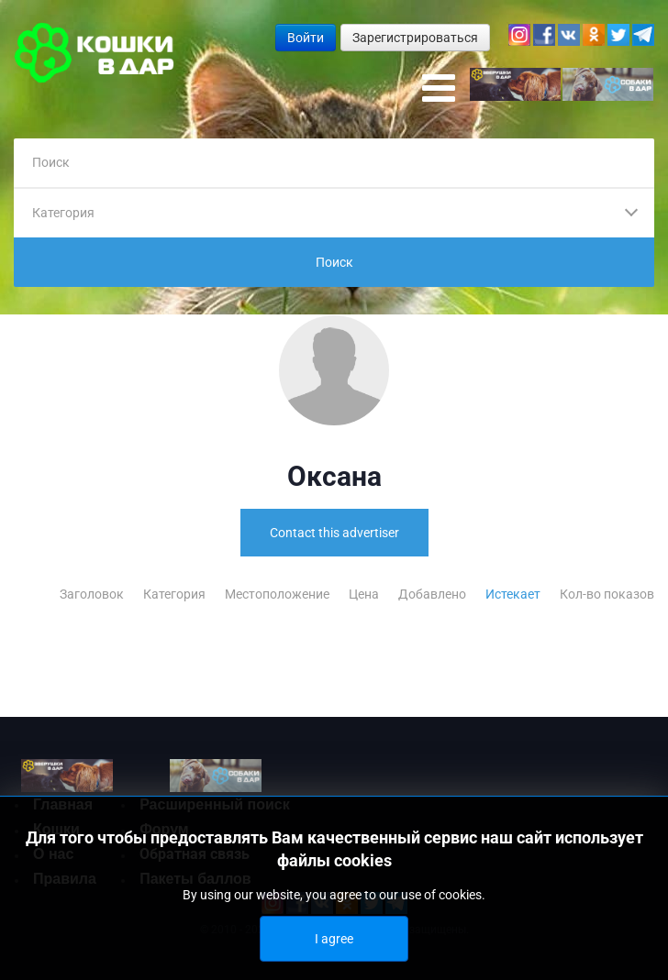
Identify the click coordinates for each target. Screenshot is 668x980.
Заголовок (93, 594)
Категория (175, 594)
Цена (365, 594)
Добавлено (433, 594)
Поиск (334, 262)
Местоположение (278, 594)
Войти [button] (305, 37)
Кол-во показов (607, 594)
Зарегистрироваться (415, 37)
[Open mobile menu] (438, 89)
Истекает (514, 594)
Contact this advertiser (334, 532)
